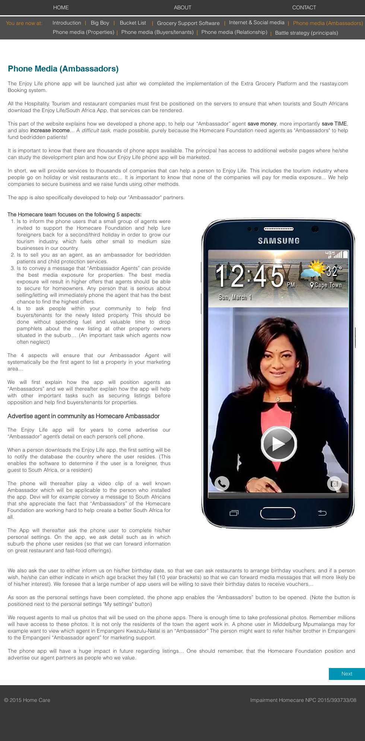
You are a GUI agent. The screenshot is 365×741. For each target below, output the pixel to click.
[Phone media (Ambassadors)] (328, 23)
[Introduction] (67, 23)
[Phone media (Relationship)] (234, 32)
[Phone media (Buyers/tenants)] (157, 32)
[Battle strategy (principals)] (306, 33)
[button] (277, 373)
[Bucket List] (133, 23)
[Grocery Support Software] (188, 23)
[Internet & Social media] (257, 22)
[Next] (347, 674)
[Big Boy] (100, 23)
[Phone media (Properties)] (83, 32)
